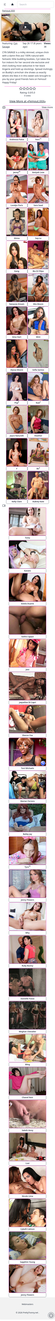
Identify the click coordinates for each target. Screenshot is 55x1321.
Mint (38, 337)
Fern (38, 139)
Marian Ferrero (27, 801)
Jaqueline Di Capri (27, 702)
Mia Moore (38, 304)
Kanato (27, 570)
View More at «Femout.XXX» (27, 101)
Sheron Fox (27, 735)
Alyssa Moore (16, 370)
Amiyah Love (38, 172)
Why (27, 932)
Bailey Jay (27, 834)
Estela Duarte (27, 603)
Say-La (38, 238)
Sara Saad (38, 205)
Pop (17, 402)
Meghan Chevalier (27, 1031)
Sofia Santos (38, 370)
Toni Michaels (27, 768)
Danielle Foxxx (27, 998)
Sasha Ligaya (27, 636)
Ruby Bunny (27, 965)
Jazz (27, 669)
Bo (38, 468)
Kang (16, 271)
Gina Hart (16, 337)
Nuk (38, 402)
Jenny (16, 172)
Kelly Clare (17, 501)
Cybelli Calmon (27, 1229)
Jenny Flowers (27, 900)
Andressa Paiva (16, 139)
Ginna (17, 238)
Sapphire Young (27, 1262)
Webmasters (27, 1304)
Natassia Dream (16, 304)
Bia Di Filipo (38, 271)
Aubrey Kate (38, 501)
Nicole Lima (27, 1196)
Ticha (27, 537)
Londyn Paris (17, 205)
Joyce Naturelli (17, 435)
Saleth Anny (27, 1130)
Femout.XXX (8, 10)
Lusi (27, 1163)
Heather (38, 435)
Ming (27, 1064)
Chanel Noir (27, 1097)
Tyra (27, 866)
